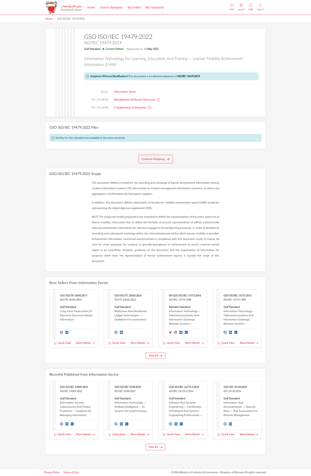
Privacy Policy (52, 472)
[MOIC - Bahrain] (63, 7)
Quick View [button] (62, 343)
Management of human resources (137, 99)
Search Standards (112, 7)
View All (155, 355)
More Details (85, 343)
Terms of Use (71, 472)
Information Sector (125, 91)
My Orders (134, 7)
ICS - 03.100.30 (100, 99)
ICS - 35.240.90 (100, 107)
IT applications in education (132, 107)
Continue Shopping (156, 159)
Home (92, 7)
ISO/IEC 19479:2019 (189, 76)
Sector (104, 91)
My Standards (155, 7)
